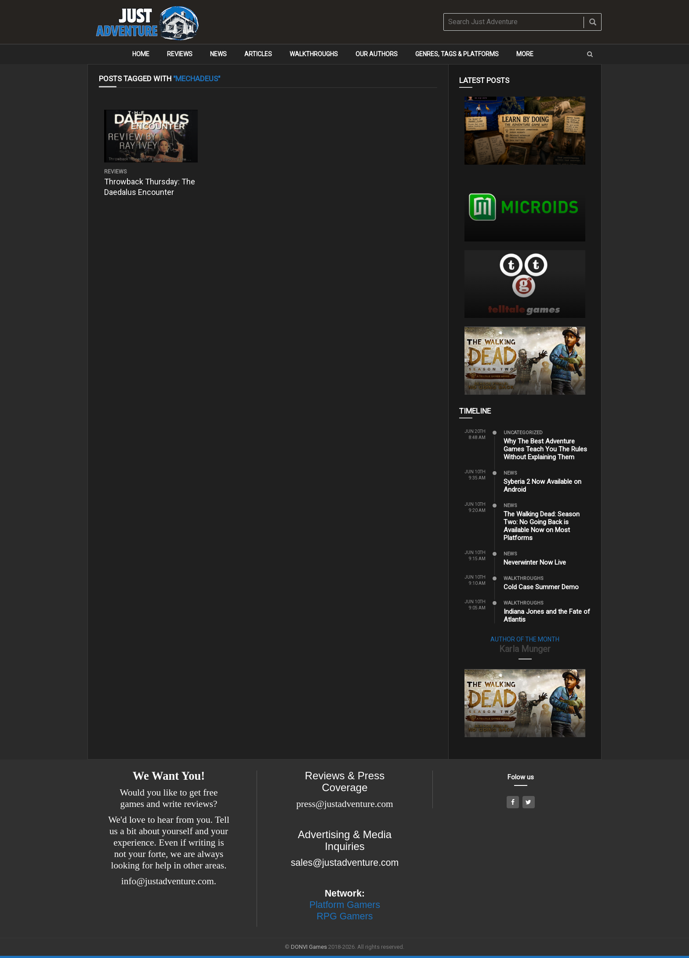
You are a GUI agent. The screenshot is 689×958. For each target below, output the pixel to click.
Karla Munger (525, 649)
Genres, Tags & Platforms (457, 54)
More (524, 54)
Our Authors (376, 54)
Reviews (179, 54)
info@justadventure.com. (168, 881)
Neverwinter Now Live (535, 562)
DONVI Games (309, 947)
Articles (258, 54)
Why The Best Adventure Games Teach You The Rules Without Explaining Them (545, 449)
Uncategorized (523, 433)
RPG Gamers (345, 916)
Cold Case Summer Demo (541, 587)
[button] (590, 54)
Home (140, 54)
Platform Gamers (344, 905)
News (218, 54)
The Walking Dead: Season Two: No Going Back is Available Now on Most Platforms (542, 526)
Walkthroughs (314, 54)
